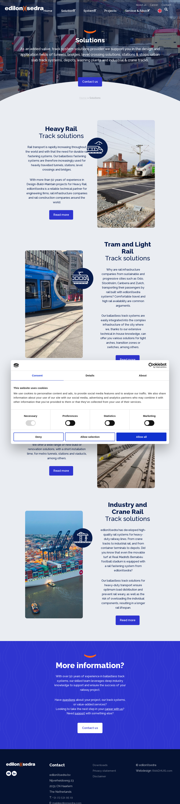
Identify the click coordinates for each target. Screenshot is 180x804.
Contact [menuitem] (166, 5)
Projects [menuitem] (110, 12)
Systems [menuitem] (89, 12)
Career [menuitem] (154, 5)
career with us (114, 711)
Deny (38, 436)
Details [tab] (90, 375)
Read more (61, 215)
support (80, 715)
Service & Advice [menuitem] (137, 12)
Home (83, 98)
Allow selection (89, 436)
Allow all (141, 436)
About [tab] (143, 375)
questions (68, 702)
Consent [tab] (37, 375)
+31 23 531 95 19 (63, 799)
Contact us (90, 81)
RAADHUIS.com (162, 772)
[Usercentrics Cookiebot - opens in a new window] (151, 365)
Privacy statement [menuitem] (105, 772)
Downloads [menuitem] (100, 767)
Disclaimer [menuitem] (99, 778)
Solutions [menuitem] (68, 12)
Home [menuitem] (48, 12)
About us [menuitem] (141, 5)
